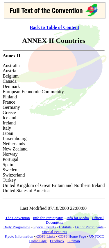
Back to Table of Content (54, 27)
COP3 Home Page (72, 236)
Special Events (44, 227)
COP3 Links (45, 236)
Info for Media (78, 218)
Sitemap (73, 241)
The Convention (17, 218)
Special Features (54, 231)
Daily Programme (16, 227)
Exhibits (65, 227)
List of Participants (89, 227)
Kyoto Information (19, 236)
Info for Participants (48, 218)
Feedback (57, 241)
